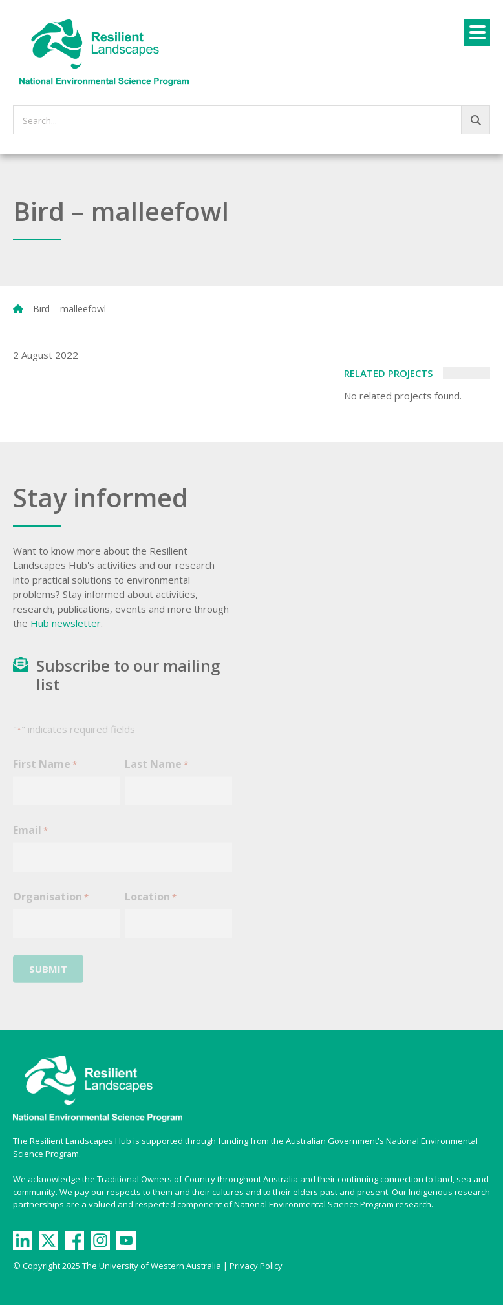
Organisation (51, 904)
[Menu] (477, 32)
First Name (45, 772)
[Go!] (475, 119)
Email (30, 838)
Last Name (156, 772)
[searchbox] (251, 119)
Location (151, 904)
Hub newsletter (65, 623)
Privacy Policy (256, 1265)
